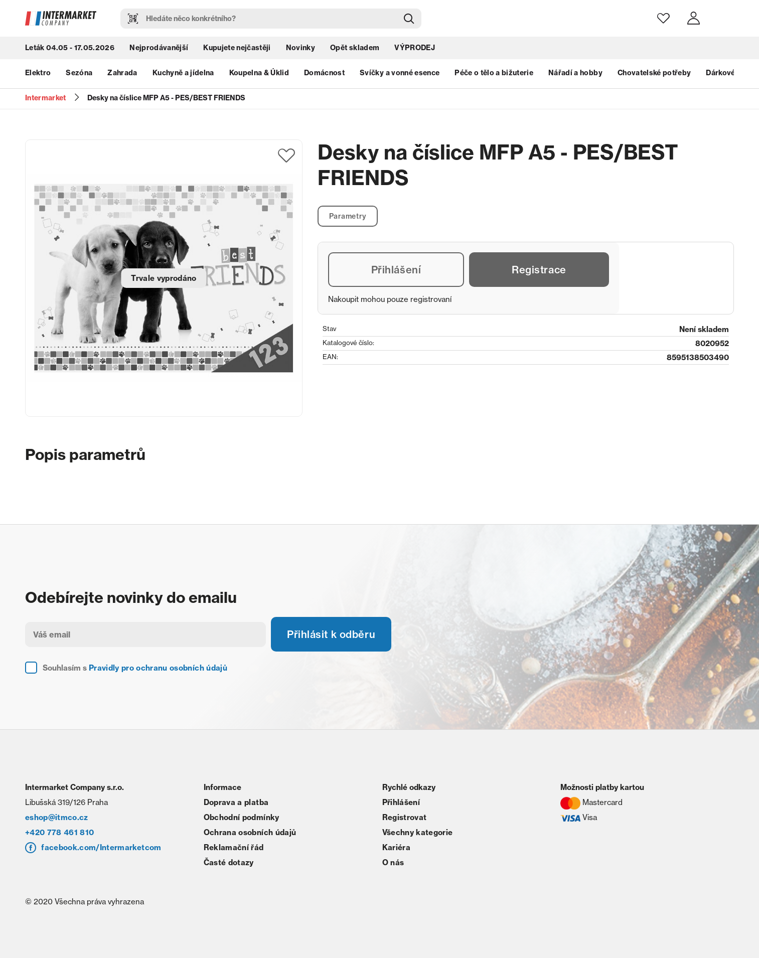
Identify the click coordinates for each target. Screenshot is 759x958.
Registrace (539, 269)
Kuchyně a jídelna (183, 72)
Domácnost (324, 72)
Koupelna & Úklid (259, 72)
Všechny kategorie (417, 832)
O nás (393, 862)
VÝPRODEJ (414, 47)
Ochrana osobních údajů (250, 832)
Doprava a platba (236, 802)
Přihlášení (396, 269)
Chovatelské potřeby (654, 72)
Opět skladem (354, 47)
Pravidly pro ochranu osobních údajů (158, 668)
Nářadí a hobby (575, 72)
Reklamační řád (234, 847)
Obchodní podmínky (241, 817)
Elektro (38, 72)
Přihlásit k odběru (331, 634)
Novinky (300, 47)
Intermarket (45, 97)
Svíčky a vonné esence (399, 72)
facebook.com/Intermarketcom (101, 847)
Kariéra (396, 847)
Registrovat (404, 817)
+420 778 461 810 (59, 832)
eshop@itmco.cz (56, 817)
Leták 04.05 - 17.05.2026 (69, 47)
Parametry (348, 216)
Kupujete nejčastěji (236, 47)
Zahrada (122, 72)
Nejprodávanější (158, 47)
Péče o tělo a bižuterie (493, 72)
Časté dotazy (229, 862)
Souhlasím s (135, 668)
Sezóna (79, 72)
